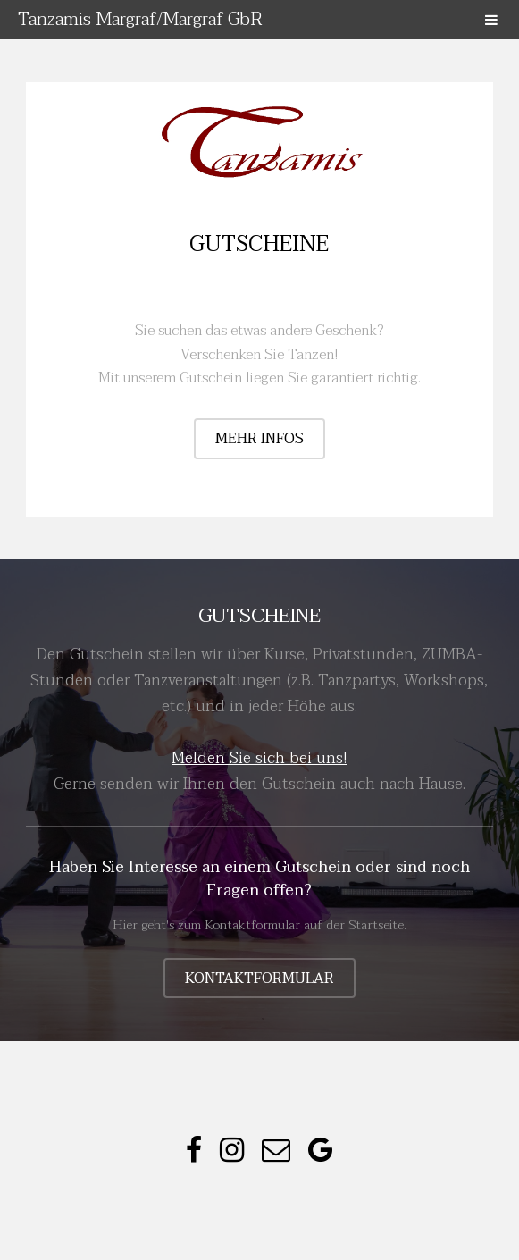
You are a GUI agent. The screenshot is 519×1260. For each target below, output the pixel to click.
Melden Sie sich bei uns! (259, 757)
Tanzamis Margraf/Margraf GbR (140, 19)
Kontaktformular (259, 978)
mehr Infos (259, 438)
